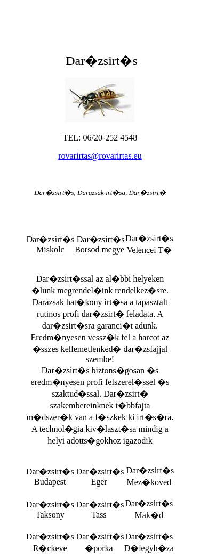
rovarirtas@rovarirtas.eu (99, 155)
